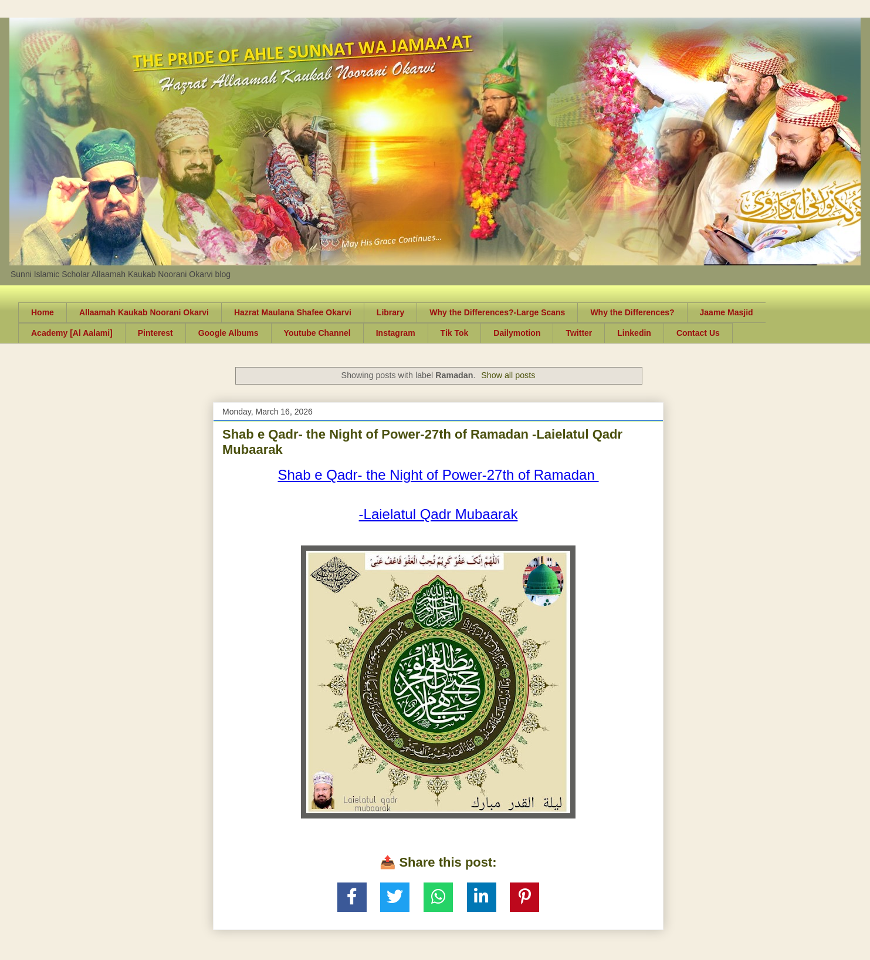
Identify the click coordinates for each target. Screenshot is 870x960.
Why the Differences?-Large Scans (497, 312)
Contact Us (698, 333)
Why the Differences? (632, 312)
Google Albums (228, 333)
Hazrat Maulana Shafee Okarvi (292, 312)
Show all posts (508, 375)
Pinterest (155, 333)
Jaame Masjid (726, 312)
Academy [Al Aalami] (72, 333)
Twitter (579, 333)
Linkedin (634, 333)
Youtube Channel (317, 333)
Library (390, 312)
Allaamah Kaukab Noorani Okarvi (144, 312)
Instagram (395, 333)
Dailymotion (516, 333)
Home (42, 312)
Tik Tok (455, 333)
